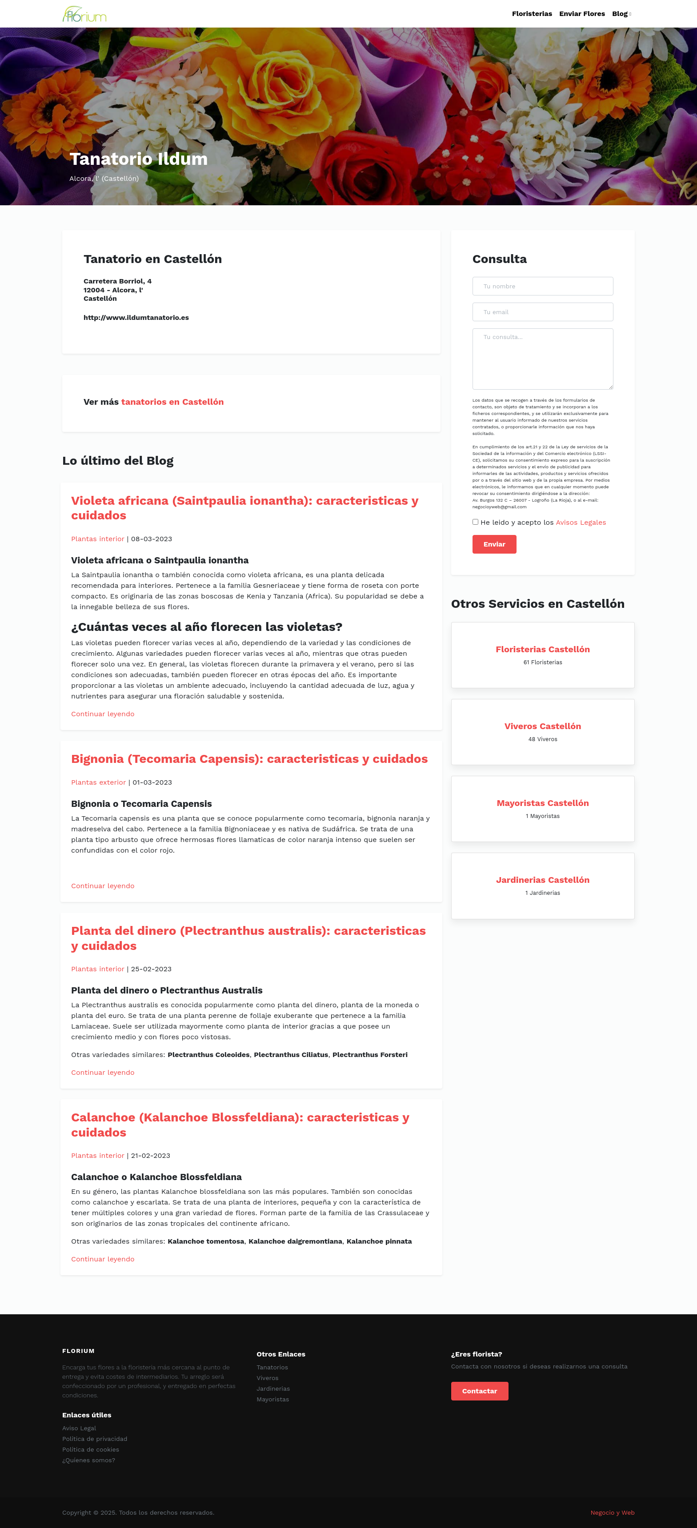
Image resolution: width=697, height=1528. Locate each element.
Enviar (495, 544)
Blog (620, 13)
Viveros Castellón (543, 726)
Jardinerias (273, 1388)
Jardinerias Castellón (543, 879)
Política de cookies (90, 1449)
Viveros (267, 1377)
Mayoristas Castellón (543, 803)
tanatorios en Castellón (172, 401)
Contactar (479, 1391)
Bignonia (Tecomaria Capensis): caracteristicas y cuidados (249, 758)
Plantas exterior (98, 782)
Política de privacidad (95, 1438)
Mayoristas (272, 1399)
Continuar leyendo (103, 714)
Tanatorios (272, 1367)
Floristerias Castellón (543, 649)
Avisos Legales (581, 522)
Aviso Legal (79, 1428)
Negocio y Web (612, 1512)
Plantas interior (97, 539)
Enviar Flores (582, 13)
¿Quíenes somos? (88, 1460)
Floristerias (532, 13)
